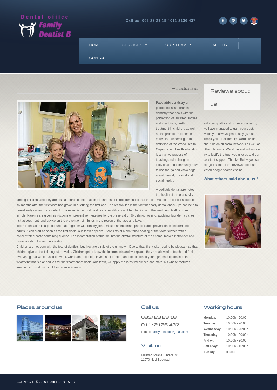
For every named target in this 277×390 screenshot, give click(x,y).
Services (132, 45)
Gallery (219, 45)
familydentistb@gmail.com (170, 332)
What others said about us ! (231, 179)
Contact (99, 58)
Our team (176, 45)
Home (95, 45)
